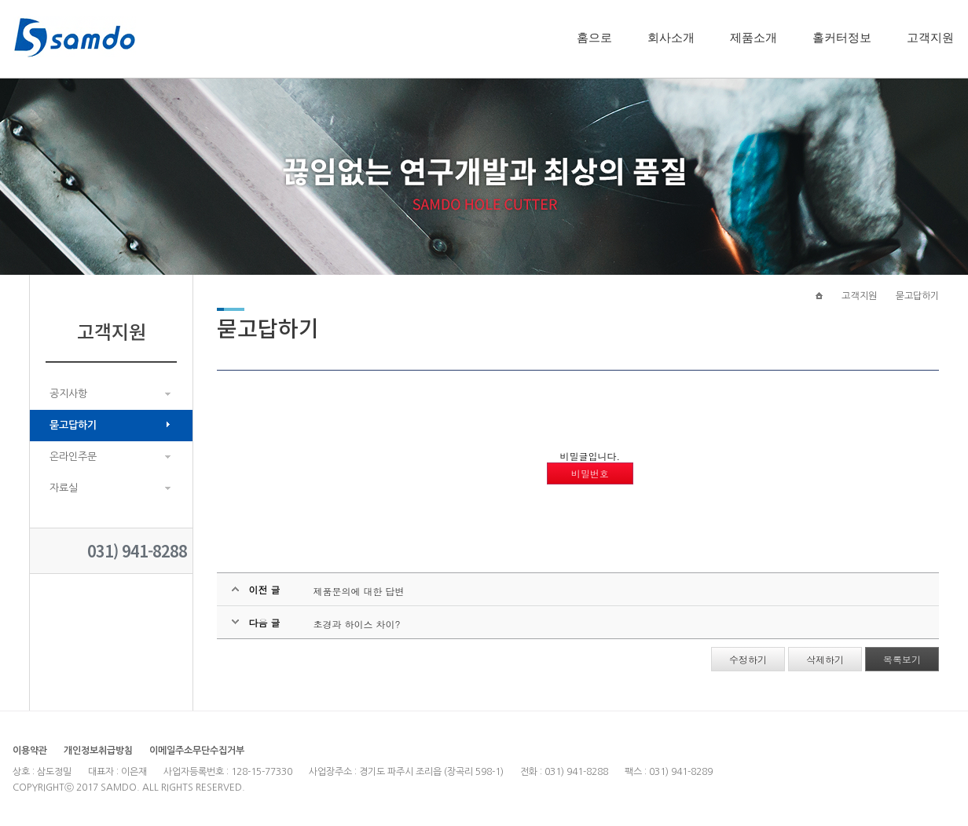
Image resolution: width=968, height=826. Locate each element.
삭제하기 (825, 659)
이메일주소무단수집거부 (196, 750)
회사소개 (671, 37)
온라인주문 (73, 456)
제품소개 (753, 37)
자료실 (64, 488)
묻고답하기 (73, 425)
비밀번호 (590, 473)
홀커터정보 (841, 37)
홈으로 (594, 37)
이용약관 (30, 750)
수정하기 (748, 659)
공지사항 (68, 394)
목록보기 (902, 659)
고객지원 (930, 37)
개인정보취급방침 (98, 750)
